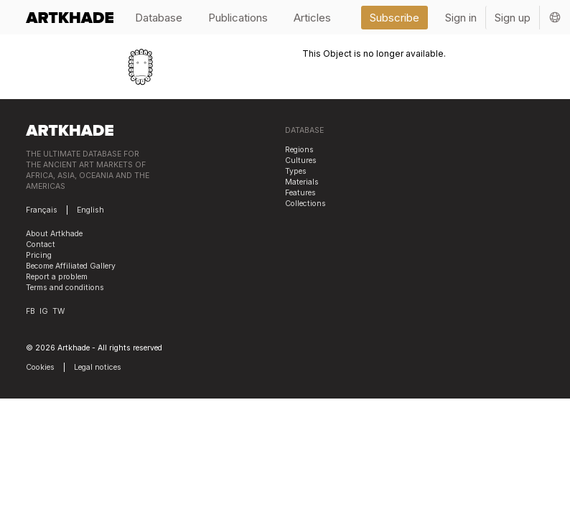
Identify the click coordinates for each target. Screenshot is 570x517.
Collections (305, 203)
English (90, 210)
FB (30, 311)
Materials (302, 182)
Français (41, 210)
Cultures (301, 160)
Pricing (39, 255)
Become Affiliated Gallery (71, 266)
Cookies (40, 367)
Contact (40, 244)
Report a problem (57, 276)
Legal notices (97, 367)
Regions (299, 149)
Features (300, 192)
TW (58, 311)
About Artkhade (54, 233)
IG (43, 311)
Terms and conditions (65, 287)
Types (296, 171)
